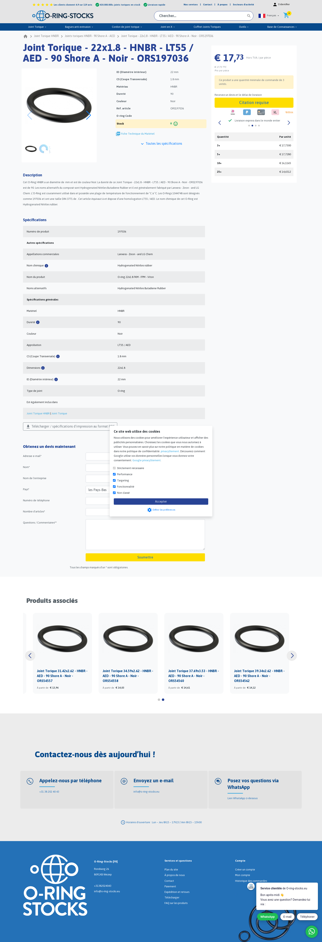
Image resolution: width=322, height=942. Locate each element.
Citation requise (254, 102)
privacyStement (170, 451)
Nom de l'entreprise (34, 478)
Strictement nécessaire (130, 467)
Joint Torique (59, 413)
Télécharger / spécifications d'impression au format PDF (70, 426)
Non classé (123, 492)
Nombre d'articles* (34, 511)
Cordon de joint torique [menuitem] (127, 26)
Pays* (26, 489)
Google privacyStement (146, 460)
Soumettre (145, 557)
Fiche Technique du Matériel (138, 133)
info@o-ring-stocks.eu (146, 791)
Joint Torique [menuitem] (37, 26)
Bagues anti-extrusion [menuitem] (79, 26)
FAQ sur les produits (175, 903)
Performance (124, 474)
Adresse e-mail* (32, 456)
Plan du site (171, 869)
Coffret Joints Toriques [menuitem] (207, 26)
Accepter (161, 501)
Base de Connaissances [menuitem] (282, 26)
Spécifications (34, 220)
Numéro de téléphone (36, 500)
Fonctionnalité (125, 486)
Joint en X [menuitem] (168, 26)
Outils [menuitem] (244, 26)
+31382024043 (102, 885)
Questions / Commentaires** (40, 522)
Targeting (123, 480)
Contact (169, 880)
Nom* (26, 467)
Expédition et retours (176, 891)
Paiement (170, 886)
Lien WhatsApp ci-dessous (243, 798)
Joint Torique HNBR (38, 413)
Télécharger (171, 897)
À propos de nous (174, 875)
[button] (268, 15)
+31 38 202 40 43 (49, 791)
